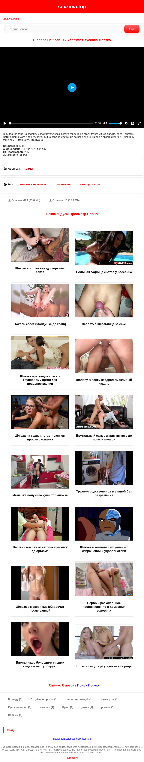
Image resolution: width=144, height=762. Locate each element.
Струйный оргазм (44, 699)
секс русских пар (91, 184)
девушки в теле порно (33, 184)
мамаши (47, 707)
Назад (10, 730)
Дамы (29, 168)
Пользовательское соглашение (72, 738)
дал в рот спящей (79, 699)
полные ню (63, 184)
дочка (87, 707)
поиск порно (88, 685)
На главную (72, 757)
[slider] (51, 123)
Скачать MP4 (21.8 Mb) (24, 200)
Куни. (67, 707)
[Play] (5, 123)
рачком (108, 707)
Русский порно (19, 707)
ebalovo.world (11, 18)
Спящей (15, 715)
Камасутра (109, 699)
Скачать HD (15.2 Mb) (64, 200)
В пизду (15, 699)
